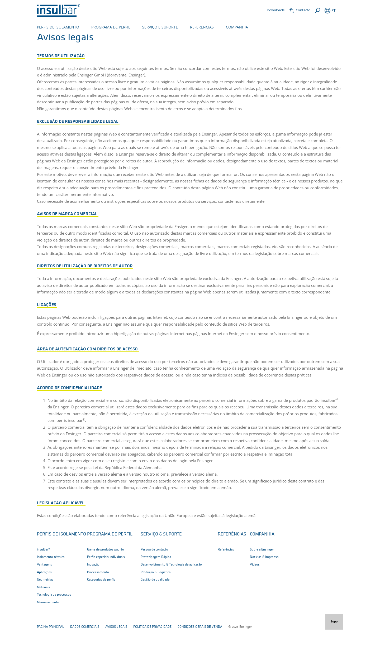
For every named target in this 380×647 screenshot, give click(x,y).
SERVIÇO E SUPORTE (160, 27)
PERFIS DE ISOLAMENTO (58, 27)
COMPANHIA (237, 27)
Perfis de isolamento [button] (61, 551)
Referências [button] (232, 551)
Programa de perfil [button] (109, 551)
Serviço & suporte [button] (161, 551)
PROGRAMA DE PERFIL (110, 27)
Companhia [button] (262, 551)
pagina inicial (48, 39)
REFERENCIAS (202, 27)
